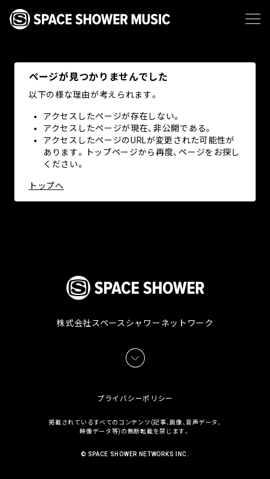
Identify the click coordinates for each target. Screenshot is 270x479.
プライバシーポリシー (135, 398)
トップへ (46, 186)
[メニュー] (252, 19)
